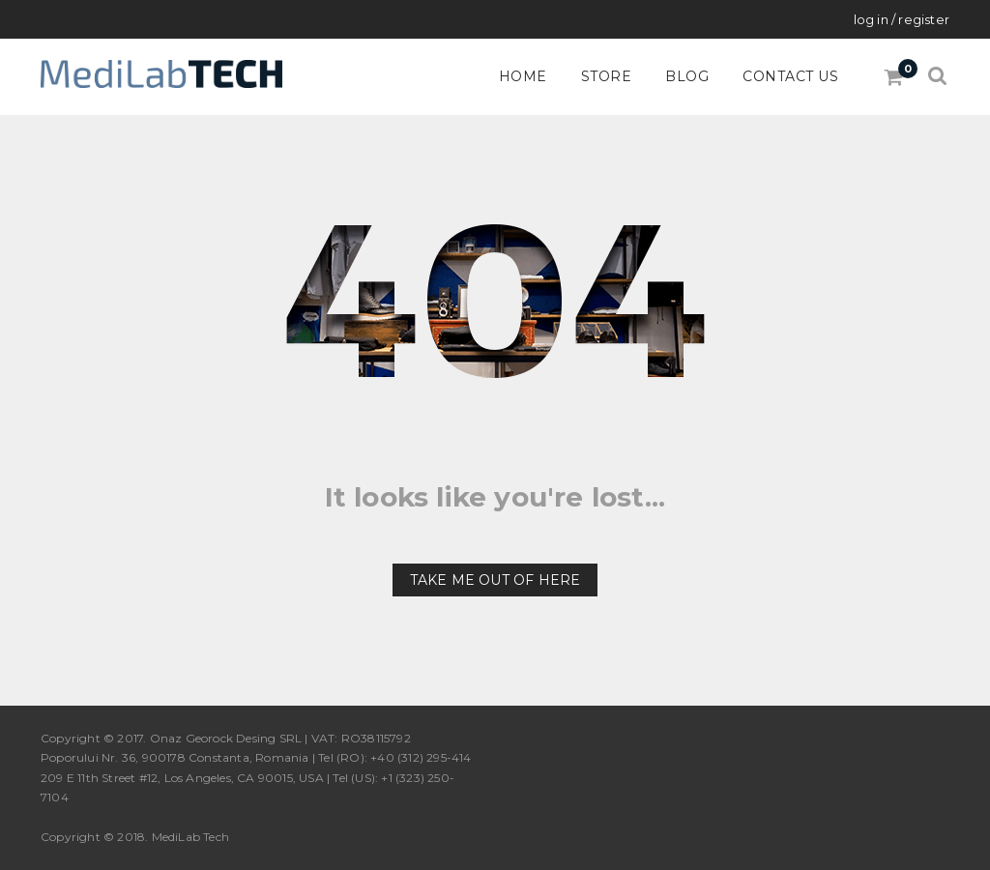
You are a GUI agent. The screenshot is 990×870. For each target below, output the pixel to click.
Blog (687, 76)
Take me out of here (495, 580)
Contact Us (790, 76)
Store (606, 76)
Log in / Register (901, 19)
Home (523, 76)
